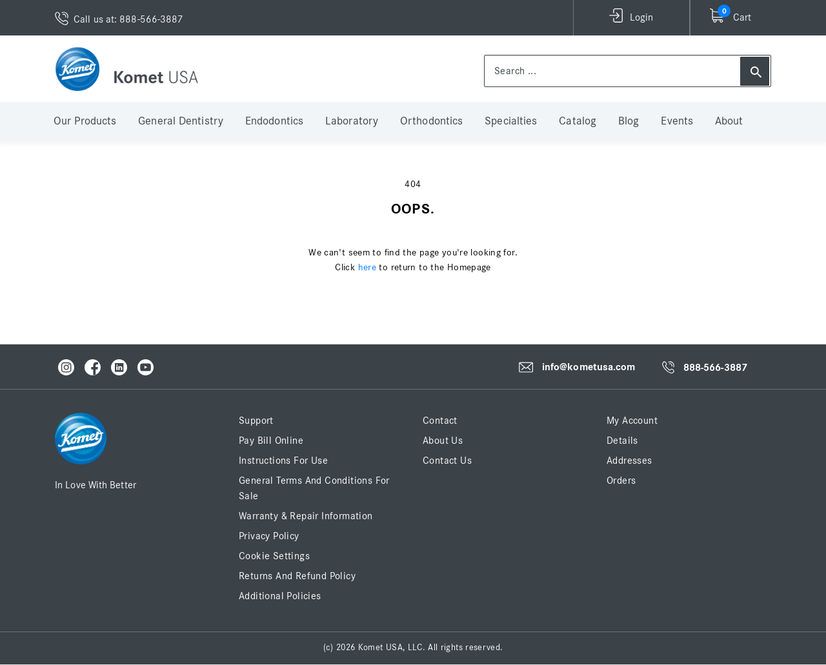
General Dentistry (180, 121)
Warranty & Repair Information (306, 516)
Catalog (577, 121)
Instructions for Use (283, 460)
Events (677, 121)
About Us (443, 440)
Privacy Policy (269, 536)
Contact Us (447, 460)
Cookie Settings (274, 556)
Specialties (511, 121)
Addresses (629, 460)
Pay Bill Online (271, 440)
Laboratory (351, 121)
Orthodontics (431, 121)
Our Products (85, 121)
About (729, 121)
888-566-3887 (715, 367)
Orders (621, 480)
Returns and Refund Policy (297, 576)
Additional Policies (280, 596)
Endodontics (274, 121)
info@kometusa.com (589, 367)
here (367, 267)
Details (622, 440)
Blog (628, 121)
